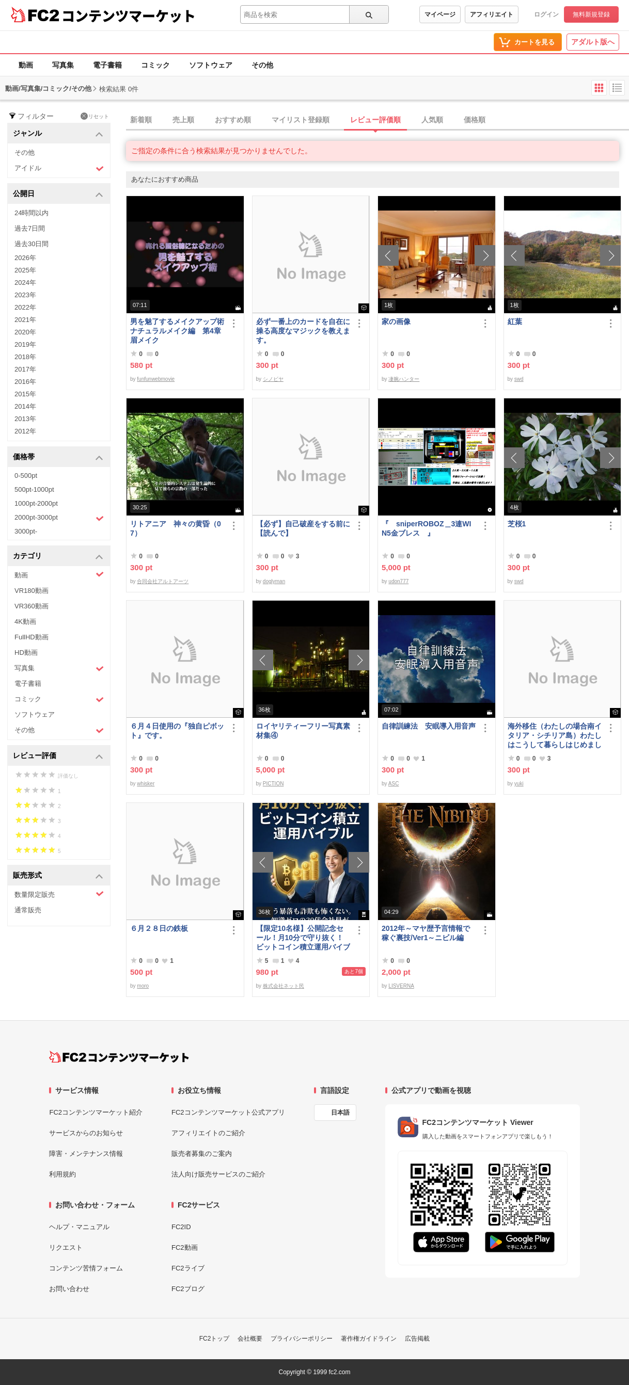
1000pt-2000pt (36, 503)
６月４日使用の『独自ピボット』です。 (177, 730)
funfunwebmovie (156, 379)
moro (143, 986)
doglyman (274, 581)
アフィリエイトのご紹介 (208, 1133)
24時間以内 (31, 213)
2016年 (25, 381)
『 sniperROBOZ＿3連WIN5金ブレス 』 (426, 528)
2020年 (25, 332)
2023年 (25, 295)
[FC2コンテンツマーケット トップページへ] (119, 1057)
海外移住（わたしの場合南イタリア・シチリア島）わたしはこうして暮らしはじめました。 (555, 735)
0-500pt (25, 475)
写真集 (63, 65)
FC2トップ (214, 1338)
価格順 (474, 120)
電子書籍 (107, 65)
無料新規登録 (591, 14)
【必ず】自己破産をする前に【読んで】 (303, 528)
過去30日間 (31, 244)
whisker (145, 783)
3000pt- (25, 531)
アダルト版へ (593, 42)
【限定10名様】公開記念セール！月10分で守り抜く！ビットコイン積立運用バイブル (303, 938)
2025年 (25, 270)
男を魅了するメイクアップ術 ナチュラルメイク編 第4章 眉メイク (177, 330)
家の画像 (396, 321)
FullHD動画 (31, 637)
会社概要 (250, 1338)
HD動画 (26, 652)
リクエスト (66, 1247)
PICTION (273, 783)
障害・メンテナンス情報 (86, 1153)
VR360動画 (31, 606)
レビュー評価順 (375, 120)
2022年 (25, 307)
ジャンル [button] (58, 134)
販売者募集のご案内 (201, 1153)
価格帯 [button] (58, 457)
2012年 (25, 431)
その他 (262, 65)
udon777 (398, 581)
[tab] (377, 120)
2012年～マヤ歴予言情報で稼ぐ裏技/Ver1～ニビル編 (426, 933)
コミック (155, 65)
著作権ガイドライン (369, 1338)
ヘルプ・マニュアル (79, 1227)
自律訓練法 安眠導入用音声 (429, 726)
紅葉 (515, 321)
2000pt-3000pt (59, 518)
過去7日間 (29, 228)
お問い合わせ (69, 1289)
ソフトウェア (210, 65)
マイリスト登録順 (300, 120)
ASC (393, 783)
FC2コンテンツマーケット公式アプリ (228, 1112)
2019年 (25, 344)
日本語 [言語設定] (340, 1112)
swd (519, 379)
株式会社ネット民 (283, 986)
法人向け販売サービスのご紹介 (218, 1174)
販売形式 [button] (58, 876)
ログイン (546, 14)
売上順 (183, 120)
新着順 (141, 120)
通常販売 (27, 910)
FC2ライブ (188, 1268)
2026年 (25, 258)
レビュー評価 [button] (58, 756)
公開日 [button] (58, 194)
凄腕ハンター (403, 379)
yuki (519, 783)
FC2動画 (184, 1247)
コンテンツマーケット (128, 15)
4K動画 (25, 621)
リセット (95, 116)
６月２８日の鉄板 (159, 928)
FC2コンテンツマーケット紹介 (96, 1112)
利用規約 (62, 1174)
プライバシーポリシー (302, 1338)
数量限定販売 (59, 894)
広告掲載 (417, 1338)
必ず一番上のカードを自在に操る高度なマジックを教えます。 (303, 330)
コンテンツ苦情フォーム (86, 1268)
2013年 (25, 419)
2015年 (25, 394)
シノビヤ (273, 379)
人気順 (432, 120)
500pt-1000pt (34, 489)
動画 (26, 65)
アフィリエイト (491, 14)
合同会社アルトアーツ (162, 581)
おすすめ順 (233, 120)
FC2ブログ (188, 1289)
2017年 (25, 369)
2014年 (25, 406)
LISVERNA (401, 986)
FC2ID (181, 1227)
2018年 (25, 357)
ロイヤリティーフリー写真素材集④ (303, 730)
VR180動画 (31, 590)
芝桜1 (517, 524)
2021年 (25, 320)
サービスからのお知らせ (86, 1133)
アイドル (59, 168)
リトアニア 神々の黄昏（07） (175, 528)
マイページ (439, 14)
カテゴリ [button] (58, 556)
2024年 (25, 282)
